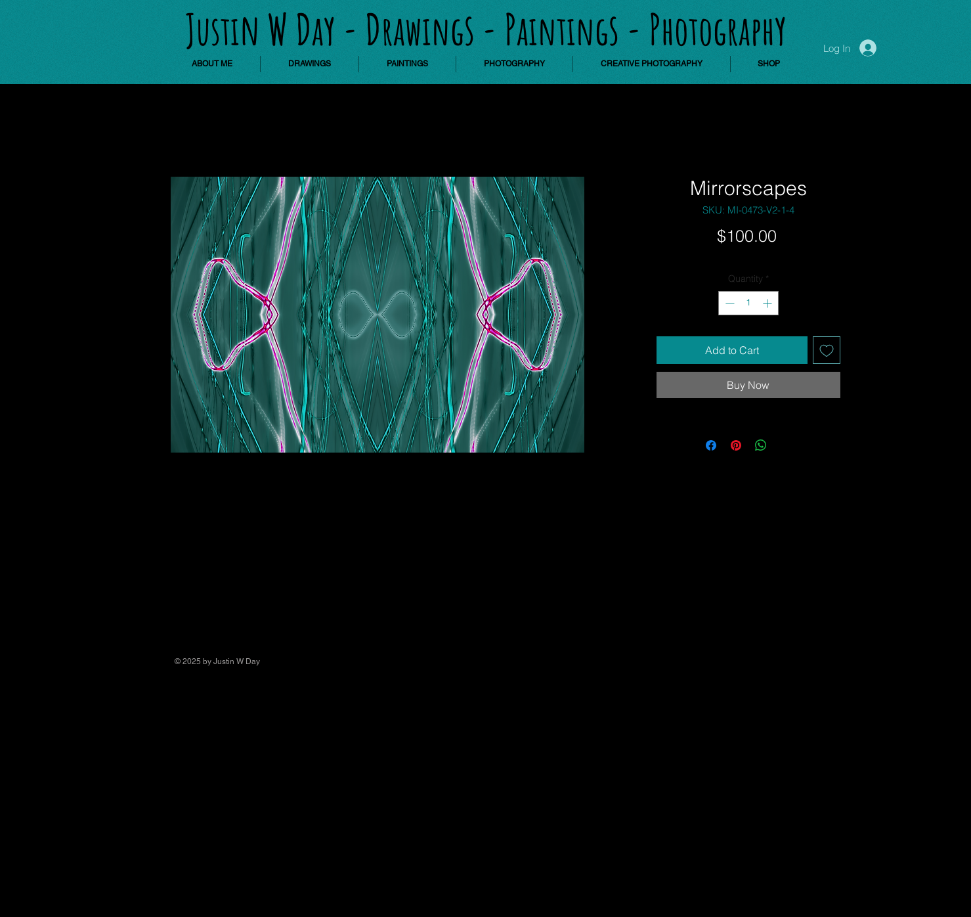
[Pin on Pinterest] (736, 445)
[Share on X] (786, 445)
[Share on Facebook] (711, 445)
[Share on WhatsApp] (761, 445)
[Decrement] (728, 303)
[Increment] (768, 303)
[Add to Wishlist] (826, 350)
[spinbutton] (748, 303)
